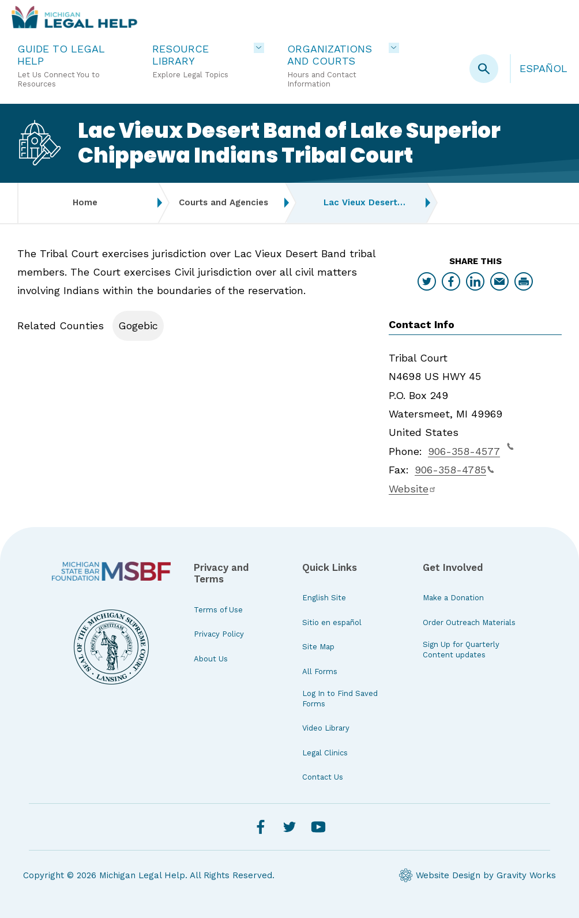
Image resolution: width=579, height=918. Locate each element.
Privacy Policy (219, 634)
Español (543, 68)
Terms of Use (218, 609)
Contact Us (322, 777)
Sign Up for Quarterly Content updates (461, 649)
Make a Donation (453, 597)
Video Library (325, 728)
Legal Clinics (325, 752)
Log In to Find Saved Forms (340, 698)
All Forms (319, 671)
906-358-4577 (471, 449)
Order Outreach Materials (469, 622)
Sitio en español (332, 622)
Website (413, 489)
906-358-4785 (454, 470)
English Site (324, 597)
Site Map (318, 646)
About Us (211, 658)
